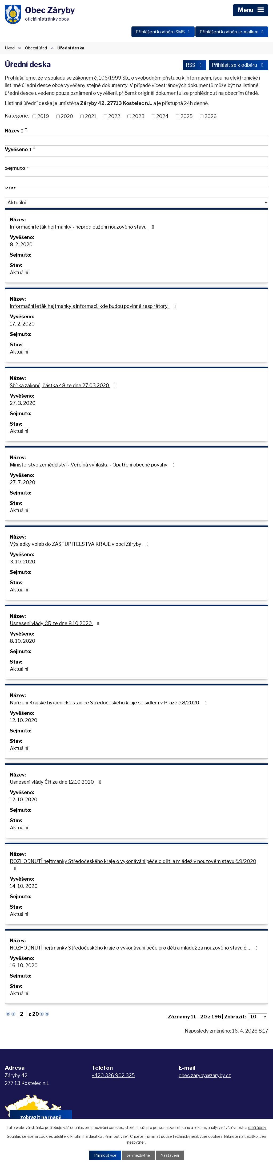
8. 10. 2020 (22, 641)
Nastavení (169, 1155)
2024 (162, 116)
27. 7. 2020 (22, 482)
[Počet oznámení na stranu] (257, 1016)
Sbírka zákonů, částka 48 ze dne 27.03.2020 (64, 385)
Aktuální (19, 272)
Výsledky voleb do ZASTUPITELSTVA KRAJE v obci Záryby (80, 544)
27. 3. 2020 (22, 403)
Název (14, 131)
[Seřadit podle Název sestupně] (26, 130)
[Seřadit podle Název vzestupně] (26, 128)
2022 (114, 116)
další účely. (257, 1127)
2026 (210, 116)
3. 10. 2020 (22, 561)
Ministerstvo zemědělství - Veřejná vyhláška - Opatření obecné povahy (93, 465)
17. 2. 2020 (22, 324)
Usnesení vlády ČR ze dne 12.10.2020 (56, 782)
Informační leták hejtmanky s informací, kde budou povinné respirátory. (94, 306)
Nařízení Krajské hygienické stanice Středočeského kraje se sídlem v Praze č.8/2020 (109, 702)
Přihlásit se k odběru (239, 65)
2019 (43, 116)
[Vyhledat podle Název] (136, 140)
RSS (195, 65)
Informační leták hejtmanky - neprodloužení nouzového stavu (83, 227)
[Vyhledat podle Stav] (136, 202)
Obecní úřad (36, 47)
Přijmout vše (105, 1155)
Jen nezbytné (138, 1155)
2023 (138, 116)
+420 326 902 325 (113, 1075)
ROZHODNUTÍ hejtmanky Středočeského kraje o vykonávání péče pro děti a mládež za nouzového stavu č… (135, 948)
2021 (91, 116)
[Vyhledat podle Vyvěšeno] (136, 161)
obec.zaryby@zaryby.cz (205, 1075)
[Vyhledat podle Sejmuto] (136, 181)
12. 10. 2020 (23, 720)
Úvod (10, 47)
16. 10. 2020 (24, 965)
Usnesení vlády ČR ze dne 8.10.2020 (55, 623)
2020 (67, 116)
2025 (186, 116)
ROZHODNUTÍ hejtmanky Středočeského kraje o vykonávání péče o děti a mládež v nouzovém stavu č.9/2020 (133, 864)
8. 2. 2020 (21, 244)
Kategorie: (17, 116)
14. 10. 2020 (24, 886)
